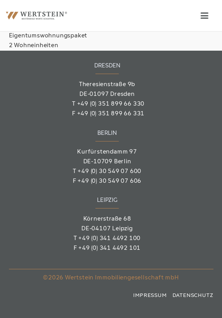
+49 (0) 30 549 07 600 (109, 171)
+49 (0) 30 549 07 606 (109, 181)
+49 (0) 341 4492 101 (109, 248)
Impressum (149, 295)
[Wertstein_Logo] (36, 15)
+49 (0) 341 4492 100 (109, 238)
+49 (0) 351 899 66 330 (111, 104)
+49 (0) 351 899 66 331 (111, 114)
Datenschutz (193, 295)
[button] (204, 15)
